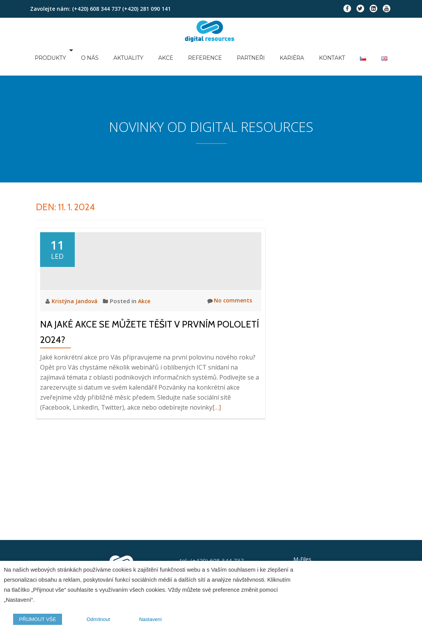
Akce (174, 58)
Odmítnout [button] (94, 621)
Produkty (62, 58)
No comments (228, 315)
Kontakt (337, 58)
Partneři (258, 58)
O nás (100, 58)
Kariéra (298, 58)
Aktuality (139, 58)
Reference (213, 58)
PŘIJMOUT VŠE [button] (36, 621)
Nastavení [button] (145, 621)
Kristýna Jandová (76, 315)
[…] (216, 422)
